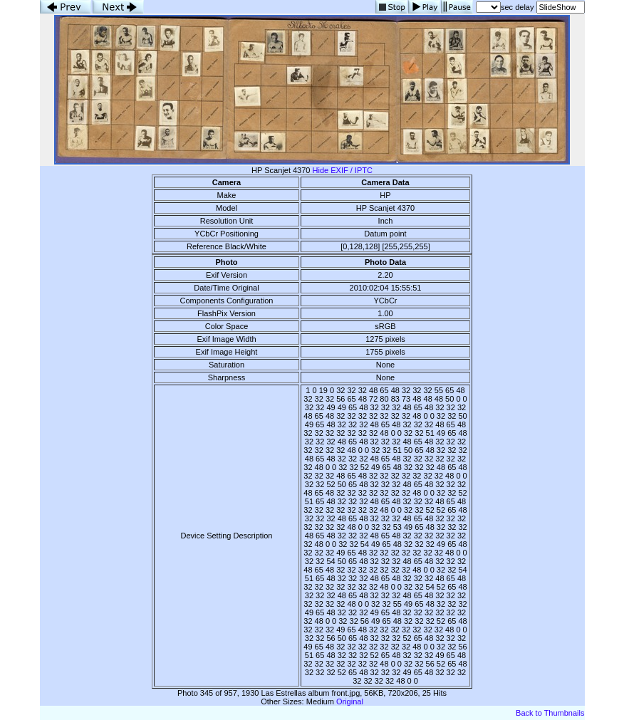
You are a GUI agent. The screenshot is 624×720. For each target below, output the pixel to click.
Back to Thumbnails (550, 713)
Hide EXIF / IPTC (343, 170)
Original (349, 701)
